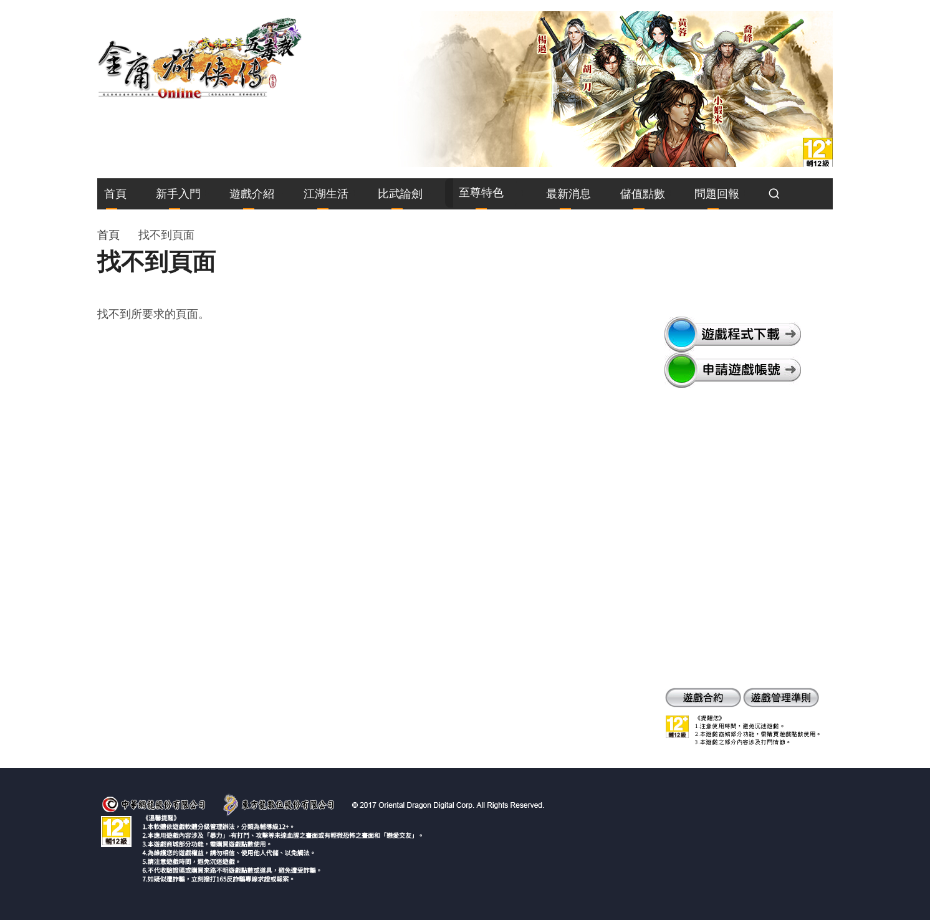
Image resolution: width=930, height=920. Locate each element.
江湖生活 (326, 193)
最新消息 (568, 193)
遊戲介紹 (251, 193)
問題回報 (716, 193)
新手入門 (178, 193)
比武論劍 (400, 193)
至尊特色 (481, 192)
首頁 (115, 193)
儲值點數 (642, 193)
